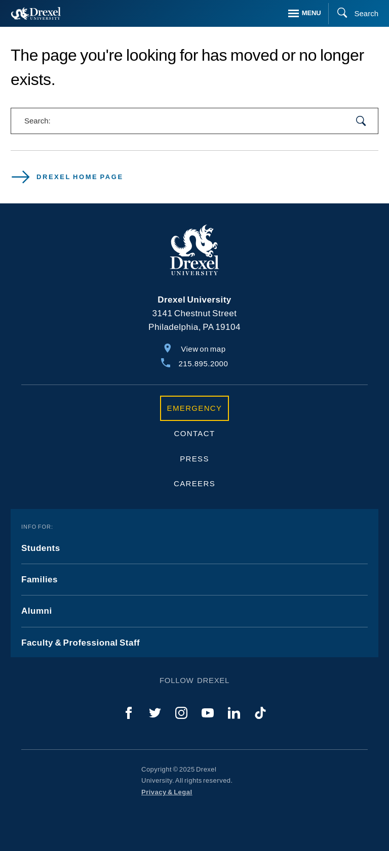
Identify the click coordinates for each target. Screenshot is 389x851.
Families (39, 579)
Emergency (194, 408)
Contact (194, 433)
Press (194, 458)
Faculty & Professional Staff (80, 643)
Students (40, 548)
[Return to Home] (36, 13)
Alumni (36, 611)
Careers (194, 483)
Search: (37, 120)
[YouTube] (207, 713)
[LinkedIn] (234, 713)
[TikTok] (260, 713)
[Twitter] (155, 713)
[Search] (353, 13)
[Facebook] (128, 713)
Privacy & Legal (166, 792)
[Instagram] (181, 713)
